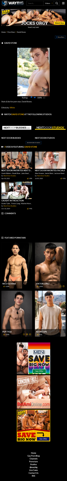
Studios (33, 456)
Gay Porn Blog (33, 447)
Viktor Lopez (42, 275)
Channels (34, 450)
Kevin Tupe (41, 323)
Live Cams (33, 461)
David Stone (21, 32)
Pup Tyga (7, 323)
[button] (48, 3)
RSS (33, 467)
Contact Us (33, 464)
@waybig (33, 459)
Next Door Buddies (10, 206)
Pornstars (33, 453)
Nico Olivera (9, 275)
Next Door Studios (10, 176)
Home (3, 32)
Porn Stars (11, 32)
